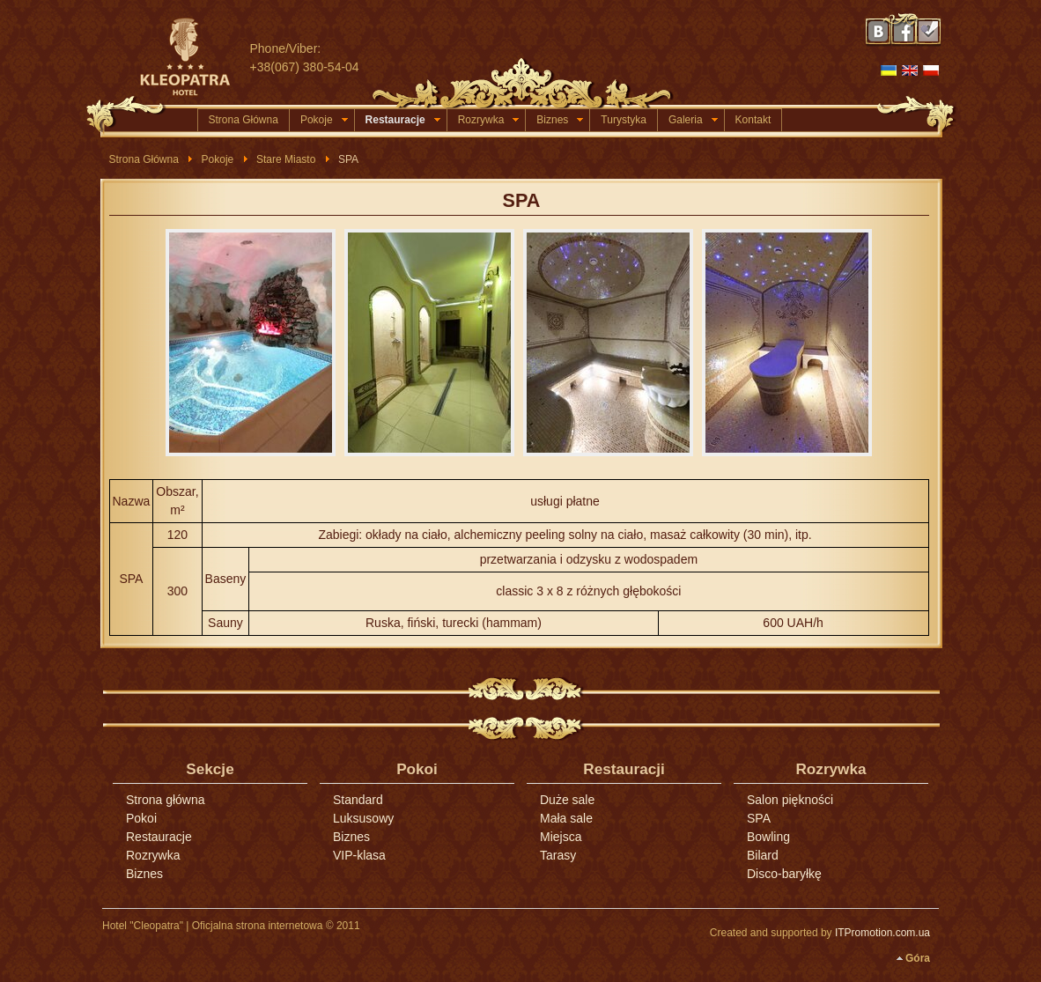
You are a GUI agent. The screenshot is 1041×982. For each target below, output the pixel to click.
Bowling (768, 837)
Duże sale (567, 800)
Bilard (763, 855)
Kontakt (753, 120)
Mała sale (566, 818)
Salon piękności (790, 800)
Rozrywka (489, 120)
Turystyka (623, 120)
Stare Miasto (285, 159)
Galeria (693, 120)
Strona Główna (243, 120)
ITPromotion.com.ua (882, 933)
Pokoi (141, 818)
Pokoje (324, 120)
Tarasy (558, 855)
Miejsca (560, 837)
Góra (917, 958)
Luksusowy (363, 818)
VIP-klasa (359, 855)
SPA (522, 200)
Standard (358, 800)
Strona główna (165, 800)
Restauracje (402, 120)
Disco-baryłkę (784, 874)
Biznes (559, 120)
